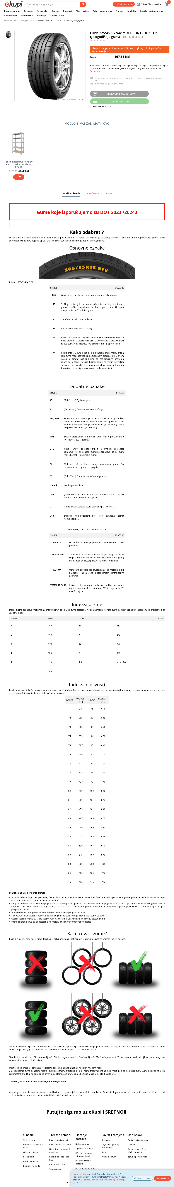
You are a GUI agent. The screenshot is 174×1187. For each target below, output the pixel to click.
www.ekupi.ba (80, 1174)
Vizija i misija (29, 1140)
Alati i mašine (82, 11)
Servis (104, 1152)
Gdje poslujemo (30, 1152)
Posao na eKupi (30, 1161)
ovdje (103, 51)
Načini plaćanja (82, 1144)
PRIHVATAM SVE (162, 1178)
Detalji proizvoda (71, 194)
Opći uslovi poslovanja (138, 1140)
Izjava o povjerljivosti (137, 1156)
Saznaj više (95, 71)
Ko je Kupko (28, 1156)
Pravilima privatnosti (92, 1179)
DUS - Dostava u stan (85, 1168)
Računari (28, 11)
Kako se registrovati (58, 1140)
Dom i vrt (67, 11)
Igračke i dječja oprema (151, 11)
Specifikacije (93, 193)
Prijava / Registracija (148, 4)
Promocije (41, 15)
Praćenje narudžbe (124, 4)
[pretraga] (83, 4)
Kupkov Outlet (57, 15)
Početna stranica (11, 20)
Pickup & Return (109, 1156)
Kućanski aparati (12, 11)
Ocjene (108, 193)
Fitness (119, 11)
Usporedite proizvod (101, 106)
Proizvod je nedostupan (121, 93)
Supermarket (10, 15)
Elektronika (42, 11)
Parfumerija (27, 15)
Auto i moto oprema (102, 11)
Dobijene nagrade (31, 1165)
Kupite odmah (121, 101)
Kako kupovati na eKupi (60, 1144)
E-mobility (131, 11)
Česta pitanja (55, 1169)
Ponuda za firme (57, 1164)
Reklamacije (107, 1140)
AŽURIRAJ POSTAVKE (142, 1178)
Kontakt (131, 1144)
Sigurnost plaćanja (84, 1148)
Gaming (55, 11)
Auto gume (25, 20)
